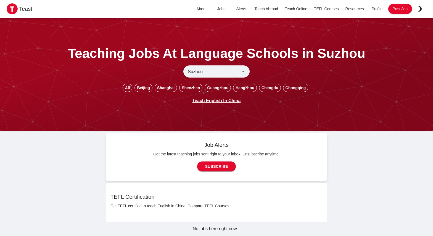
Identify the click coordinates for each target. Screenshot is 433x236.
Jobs (221, 9)
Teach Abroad (266, 9)
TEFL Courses (326, 9)
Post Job (400, 9)
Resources (354, 9)
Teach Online (296, 9)
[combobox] (212, 71)
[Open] (243, 71)
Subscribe (216, 166)
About (201, 9)
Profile (377, 9)
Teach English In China (216, 100)
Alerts (241, 9)
